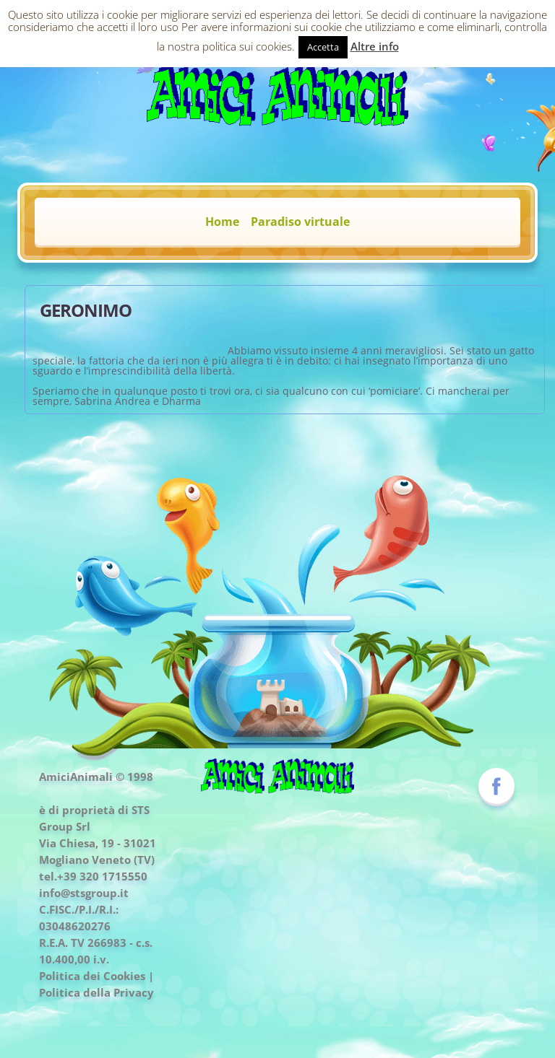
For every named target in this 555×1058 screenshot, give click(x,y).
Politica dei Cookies (92, 976)
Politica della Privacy (96, 992)
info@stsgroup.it (84, 893)
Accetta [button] (323, 46)
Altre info (374, 46)
